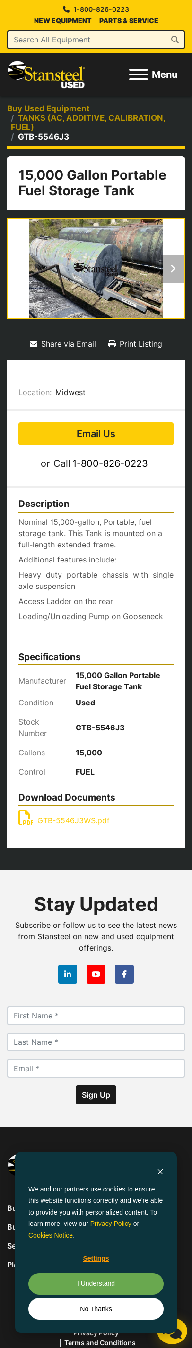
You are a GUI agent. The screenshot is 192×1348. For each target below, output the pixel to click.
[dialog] (96, 1242)
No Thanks (96, 1309)
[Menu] (138, 74)
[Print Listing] (135, 344)
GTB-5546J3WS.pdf (64, 820)
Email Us (96, 433)
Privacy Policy (110, 1223)
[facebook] (124, 974)
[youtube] (96, 974)
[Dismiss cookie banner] (160, 1171)
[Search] (96, 39)
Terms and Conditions (100, 1343)
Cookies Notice (50, 1235)
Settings (96, 1258)
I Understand (96, 1283)
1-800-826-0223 (101, 9)
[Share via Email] (63, 344)
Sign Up (96, 1095)
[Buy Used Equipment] (48, 108)
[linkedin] (67, 974)
